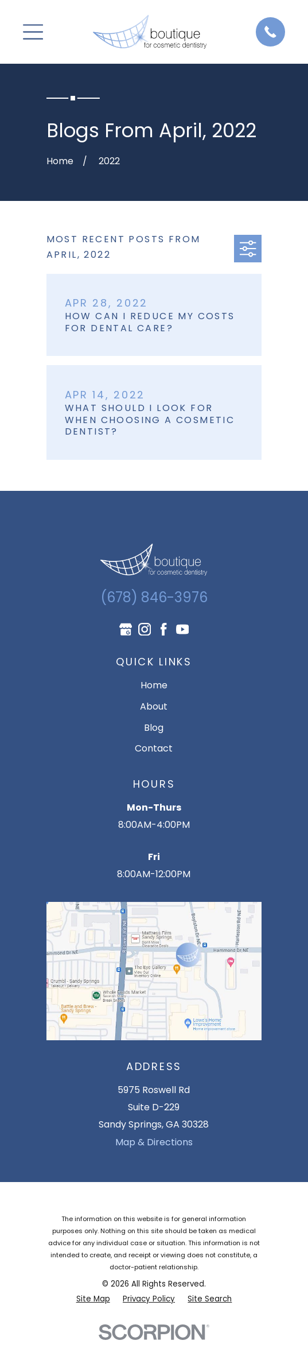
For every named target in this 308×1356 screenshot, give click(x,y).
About (153, 706)
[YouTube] (182, 629)
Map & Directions (154, 1142)
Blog (153, 727)
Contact (154, 748)
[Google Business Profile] (125, 629)
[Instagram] (144, 629)
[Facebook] (163, 629)
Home (154, 685)
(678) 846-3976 (154, 597)
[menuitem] (93, 1299)
